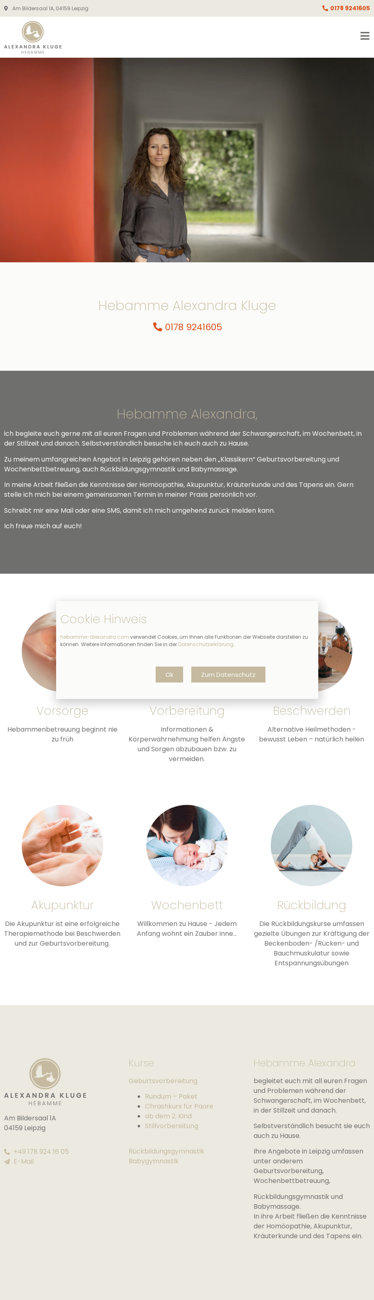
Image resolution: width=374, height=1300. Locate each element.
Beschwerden (312, 711)
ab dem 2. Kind (168, 1116)
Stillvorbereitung (171, 1126)
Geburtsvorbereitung (163, 1081)
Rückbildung (311, 905)
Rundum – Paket (171, 1096)
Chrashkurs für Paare (179, 1106)
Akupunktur (62, 905)
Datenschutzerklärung (205, 644)
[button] (169, 675)
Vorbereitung (187, 711)
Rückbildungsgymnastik (166, 1151)
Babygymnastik (154, 1161)
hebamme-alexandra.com (94, 636)
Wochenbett (187, 905)
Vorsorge (62, 711)
